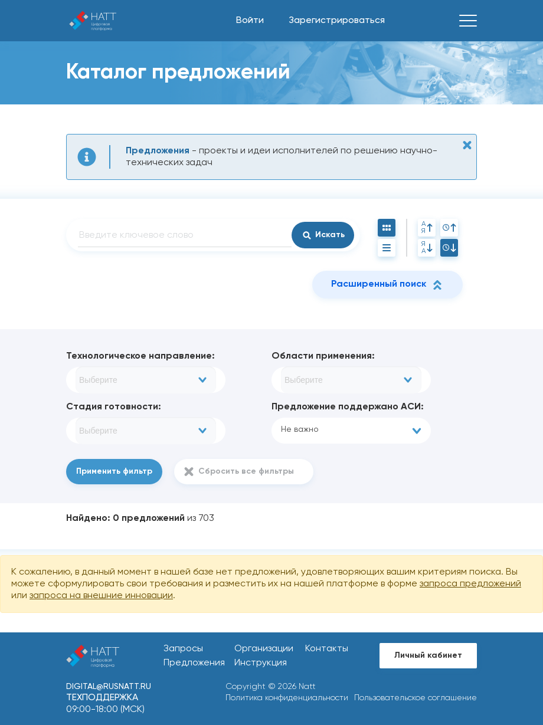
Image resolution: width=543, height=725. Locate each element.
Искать (330, 235)
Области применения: (323, 356)
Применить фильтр (114, 471)
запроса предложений (470, 584)
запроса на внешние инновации (101, 596)
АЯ (427, 228)
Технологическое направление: (140, 356)
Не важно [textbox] (300, 429)
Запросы (183, 649)
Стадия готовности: (113, 407)
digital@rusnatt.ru (108, 687)
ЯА (427, 248)
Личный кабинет (428, 655)
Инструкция (260, 663)
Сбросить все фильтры (246, 471)
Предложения (194, 663)
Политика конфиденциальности (286, 698)
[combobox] (146, 379)
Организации (263, 649)
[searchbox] (145, 379)
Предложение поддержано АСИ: (348, 407)
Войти (250, 20)
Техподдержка (102, 698)
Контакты (326, 649)
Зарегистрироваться (337, 20)
